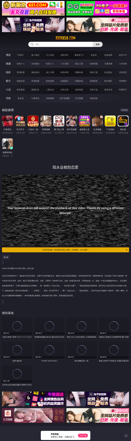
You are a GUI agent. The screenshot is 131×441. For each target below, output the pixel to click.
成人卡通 (50, 72)
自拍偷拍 (35, 63)
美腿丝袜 (79, 81)
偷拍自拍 (35, 72)
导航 (8, 98)
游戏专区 (65, 55)
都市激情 (21, 89)
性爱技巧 (123, 89)
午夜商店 (35, 98)
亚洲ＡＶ (21, 63)
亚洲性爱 (21, 72)
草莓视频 (50, 98)
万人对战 (50, 55)
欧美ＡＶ (50, 63)
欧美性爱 (65, 72)
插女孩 (21, 98)
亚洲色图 (35, 81)
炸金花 (94, 55)
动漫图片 (65, 81)
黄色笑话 (108, 89)
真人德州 (35, 55)
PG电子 (20, 55)
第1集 (6, 257)
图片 (8, 81)
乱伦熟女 (108, 72)
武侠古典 (65, 89)
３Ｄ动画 (65, 63)
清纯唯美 (94, 81)
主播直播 (108, 63)
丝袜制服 (94, 63)
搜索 (98, 44)
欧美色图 (50, 81)
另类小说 (94, 89)
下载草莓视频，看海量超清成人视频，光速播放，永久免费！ (85, 249)
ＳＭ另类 (123, 63)
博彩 (8, 55)
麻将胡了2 (79, 55)
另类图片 (123, 81)
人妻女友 (50, 89)
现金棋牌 (108, 55)
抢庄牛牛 (123, 55)
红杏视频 (79, 98)
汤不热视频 (65, 98)
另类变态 (123, 72)
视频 (8, 63)
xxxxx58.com (65, 38)
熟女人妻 (79, 63)
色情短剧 (94, 98)
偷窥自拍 (21, 81)
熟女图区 (108, 81)
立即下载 (82, 435)
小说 (8, 89)
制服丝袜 (79, 72)
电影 (8, 72)
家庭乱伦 (35, 89)
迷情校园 (79, 89)
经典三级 (94, 72)
